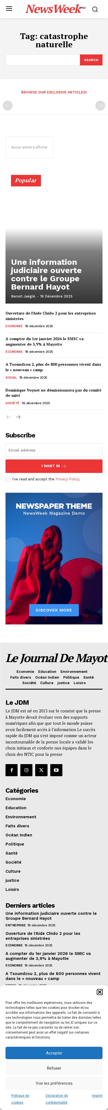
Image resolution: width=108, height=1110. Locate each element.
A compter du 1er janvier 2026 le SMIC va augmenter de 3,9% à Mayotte (44, 341)
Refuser (54, 1068)
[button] (100, 992)
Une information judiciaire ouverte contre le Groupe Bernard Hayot (46, 274)
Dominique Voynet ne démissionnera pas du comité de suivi (53, 392)
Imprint (97, 1096)
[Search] (91, 59)
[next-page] (17, 417)
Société (12, 403)
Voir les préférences (54, 1083)
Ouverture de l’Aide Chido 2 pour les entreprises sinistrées (42, 936)
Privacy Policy (67, 479)
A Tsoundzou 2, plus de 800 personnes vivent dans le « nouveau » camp (53, 976)
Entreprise (15, 925)
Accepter (54, 1053)
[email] (54, 450)
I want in (54, 466)
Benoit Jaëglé (23, 296)
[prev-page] (8, 106)
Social (11, 377)
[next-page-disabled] (100, 106)
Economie (14, 326)
